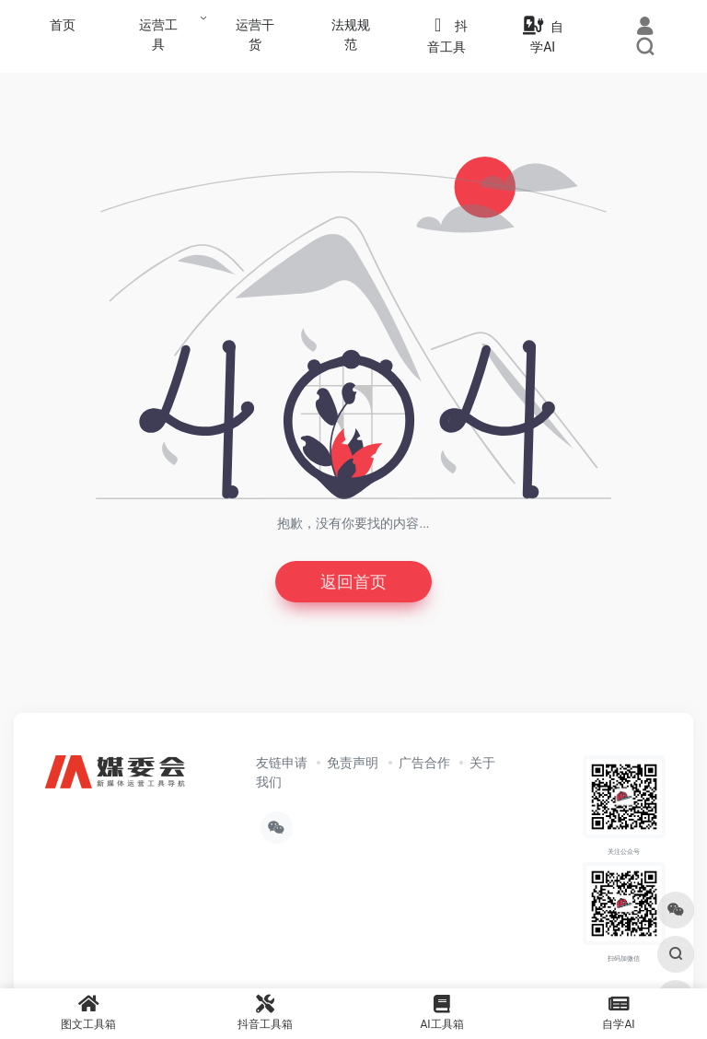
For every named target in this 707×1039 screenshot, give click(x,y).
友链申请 (281, 762)
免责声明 (352, 762)
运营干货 (255, 35)
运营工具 (158, 35)
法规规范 (350, 35)
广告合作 (424, 762)
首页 (62, 25)
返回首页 (353, 581)
